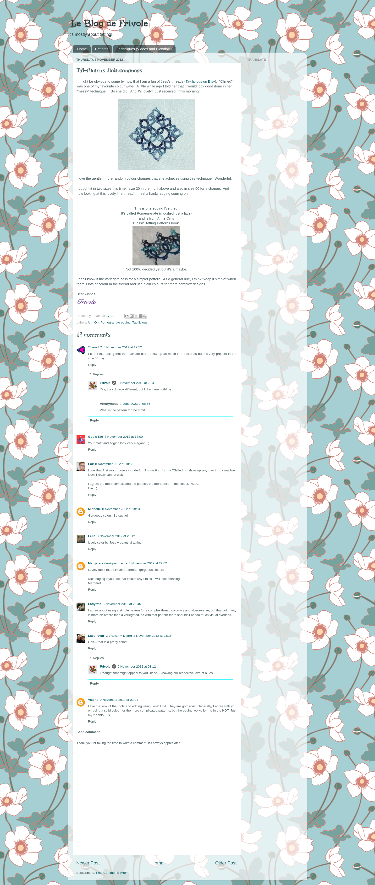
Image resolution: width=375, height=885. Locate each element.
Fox (91, 464)
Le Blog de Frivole (108, 23)
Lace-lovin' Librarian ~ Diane (110, 635)
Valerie (93, 700)
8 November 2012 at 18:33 (114, 464)
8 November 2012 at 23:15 (152, 635)
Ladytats (94, 604)
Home (82, 49)
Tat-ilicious (139, 322)
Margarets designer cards (107, 563)
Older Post (226, 862)
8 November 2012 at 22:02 (148, 563)
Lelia (91, 536)
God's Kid (95, 436)
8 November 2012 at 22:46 (122, 604)
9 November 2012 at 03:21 (119, 700)
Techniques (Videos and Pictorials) (144, 49)
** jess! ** (95, 347)
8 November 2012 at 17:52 (123, 347)
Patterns (102, 49)
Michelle (94, 509)
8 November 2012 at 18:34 (121, 509)
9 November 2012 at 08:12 (137, 666)
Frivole (105, 383)
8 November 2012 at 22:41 (137, 383)
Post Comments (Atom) (113, 872)
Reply (92, 365)
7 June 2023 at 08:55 (135, 403)
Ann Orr (93, 322)
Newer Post (88, 862)
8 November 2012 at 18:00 (124, 436)
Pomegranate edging (116, 322)
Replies (98, 374)
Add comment (89, 732)
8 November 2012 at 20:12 (116, 536)
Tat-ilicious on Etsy (200, 81)
